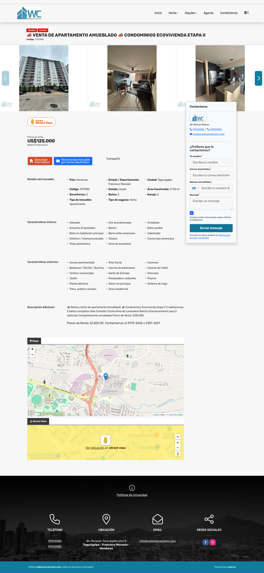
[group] (44, 78)
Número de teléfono (201, 181)
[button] (119, 107)
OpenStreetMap (176, 415)
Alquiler (190, 13)
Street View (42, 122)
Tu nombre (196, 156)
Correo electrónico (201, 168)
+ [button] (32, 349)
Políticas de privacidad (132, 495)
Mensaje (195, 194)
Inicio (158, 13)
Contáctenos (229, 13)
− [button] (32, 355)
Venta (172, 13)
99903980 (198, 129)
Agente (209, 13)
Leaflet (156, 415)
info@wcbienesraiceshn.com (208, 134)
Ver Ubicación (95, 448)
